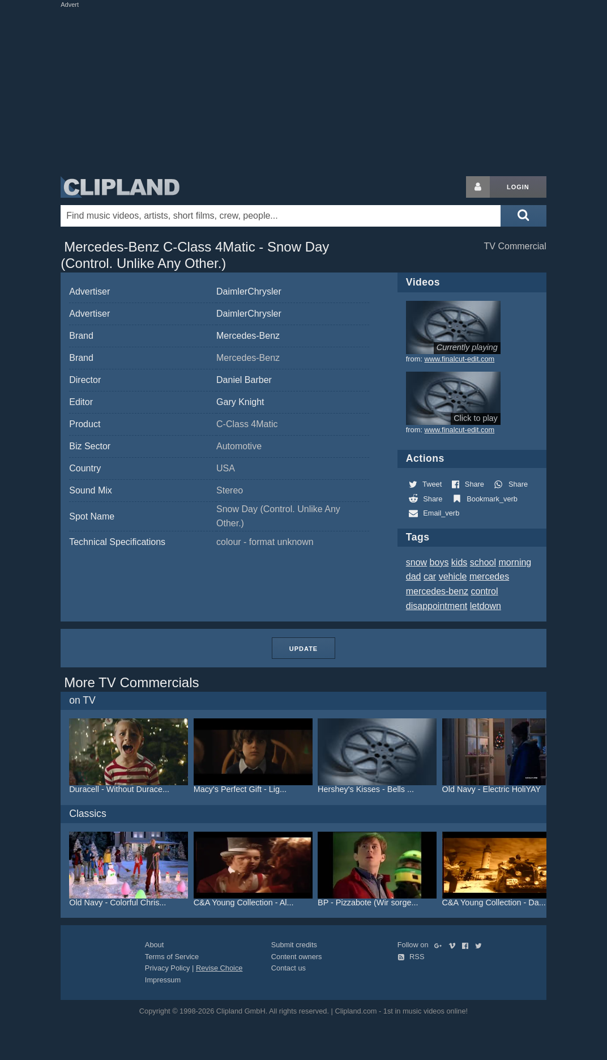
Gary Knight (240, 402)
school (483, 562)
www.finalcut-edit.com (460, 359)
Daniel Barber (244, 380)
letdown (485, 606)
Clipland (120, 187)
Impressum (163, 980)
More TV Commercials (131, 682)
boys (439, 562)
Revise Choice (219, 968)
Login (518, 187)
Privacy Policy (167, 968)
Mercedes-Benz (248, 335)
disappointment (437, 606)
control (484, 591)
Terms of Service (172, 956)
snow (416, 562)
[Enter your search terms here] (281, 216)
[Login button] (478, 187)
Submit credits (294, 944)
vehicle (453, 576)
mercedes (489, 576)
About (154, 944)
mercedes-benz (437, 591)
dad (413, 576)
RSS (411, 956)
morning (514, 562)
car (430, 576)
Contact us (288, 968)
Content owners (296, 956)
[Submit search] (523, 216)
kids (459, 562)
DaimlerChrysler (248, 291)
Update (303, 648)
